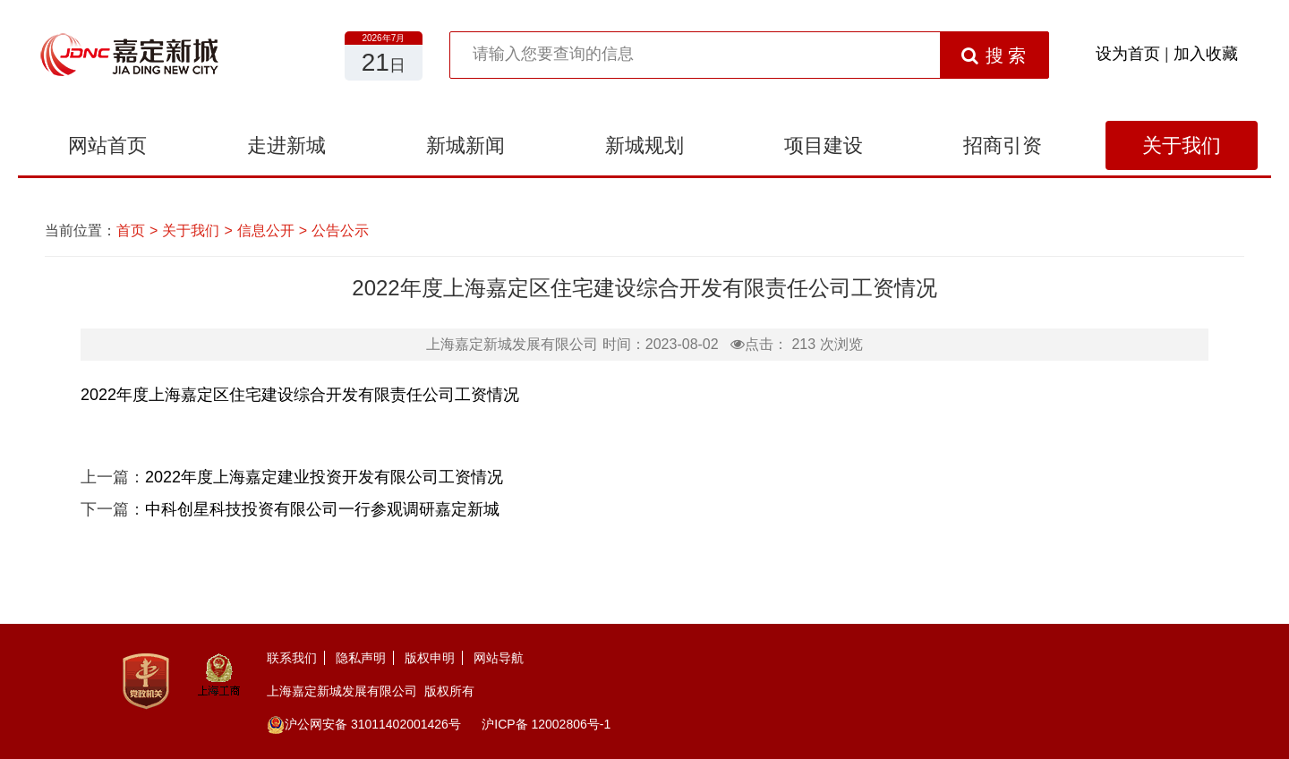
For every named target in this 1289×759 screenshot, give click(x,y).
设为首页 (1128, 54)
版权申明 (430, 658)
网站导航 (499, 658)
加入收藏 (1206, 54)
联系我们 (292, 658)
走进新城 (286, 145)
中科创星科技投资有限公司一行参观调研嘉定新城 (322, 509)
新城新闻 (465, 145)
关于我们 (1181, 145)
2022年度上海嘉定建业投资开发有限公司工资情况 (324, 477)
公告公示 (340, 230)
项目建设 (823, 145)
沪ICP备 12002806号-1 (546, 724)
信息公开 (266, 230)
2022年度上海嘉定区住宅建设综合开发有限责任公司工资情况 (300, 395)
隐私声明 (361, 658)
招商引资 (1002, 145)
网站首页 (107, 145)
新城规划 (644, 145)
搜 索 (994, 55)
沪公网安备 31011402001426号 (364, 724)
